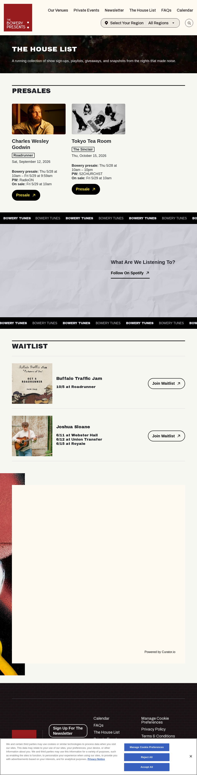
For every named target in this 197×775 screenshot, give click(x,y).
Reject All (147, 757)
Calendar (185, 10)
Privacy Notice (96, 759)
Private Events (86, 10)
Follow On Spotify (130, 273)
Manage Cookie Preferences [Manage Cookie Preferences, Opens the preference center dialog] (147, 747)
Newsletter (114, 10)
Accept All (147, 767)
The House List (142, 10)
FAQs (166, 10)
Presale (26, 195)
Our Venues (58, 10)
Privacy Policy (153, 729)
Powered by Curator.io (159, 652)
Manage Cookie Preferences (155, 720)
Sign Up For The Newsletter (68, 730)
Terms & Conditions (158, 736)
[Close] (191, 756)
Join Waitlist (166, 383)
